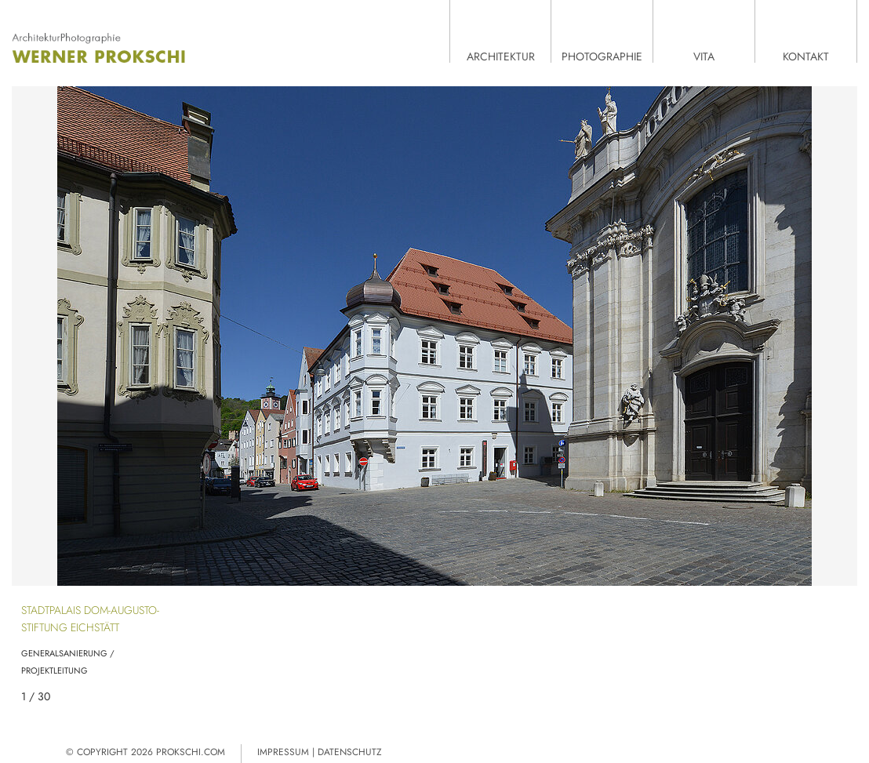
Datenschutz (350, 752)
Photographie (602, 56)
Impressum (283, 752)
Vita (703, 56)
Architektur (501, 56)
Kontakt (806, 56)
